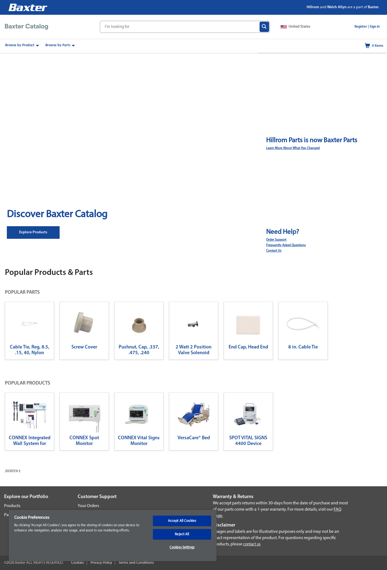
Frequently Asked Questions (286, 245)
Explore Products (33, 232)
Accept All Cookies (182, 521)
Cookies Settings (182, 547)
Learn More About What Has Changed (293, 148)
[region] (113, 535)
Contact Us (273, 250)
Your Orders (88, 506)
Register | (361, 26)
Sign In (374, 26)
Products (12, 506)
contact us (252, 544)
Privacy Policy (101, 563)
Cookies (77, 563)
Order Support (276, 240)
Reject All (182, 534)
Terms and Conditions (136, 563)
